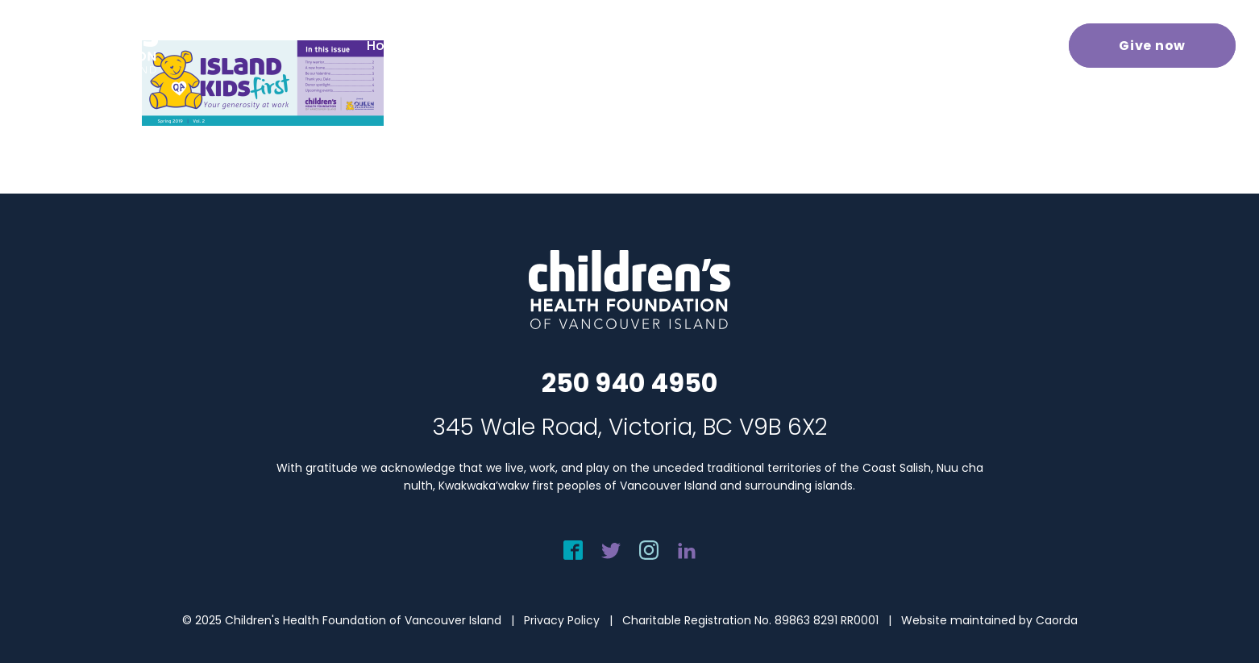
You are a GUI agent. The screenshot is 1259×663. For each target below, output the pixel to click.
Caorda (1057, 620)
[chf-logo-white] (85, 45)
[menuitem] (407, 45)
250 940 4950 (629, 382)
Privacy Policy (562, 620)
